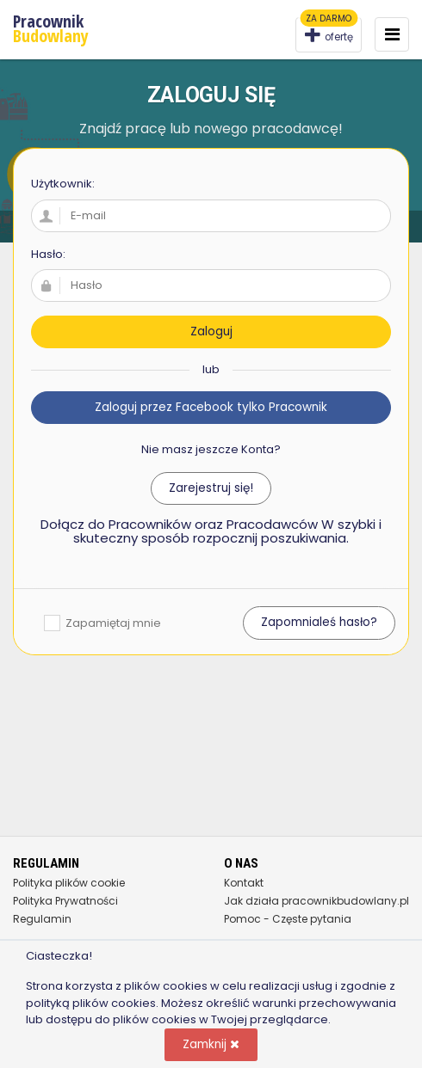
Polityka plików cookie (69, 882)
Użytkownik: (63, 183)
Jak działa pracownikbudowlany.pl (316, 900)
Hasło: (48, 254)
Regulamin (42, 918)
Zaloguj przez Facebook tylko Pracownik (211, 407)
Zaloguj (211, 331)
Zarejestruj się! (211, 488)
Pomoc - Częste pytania (287, 918)
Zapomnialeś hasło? (319, 622)
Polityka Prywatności (65, 900)
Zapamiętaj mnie (102, 623)
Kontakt (244, 882)
